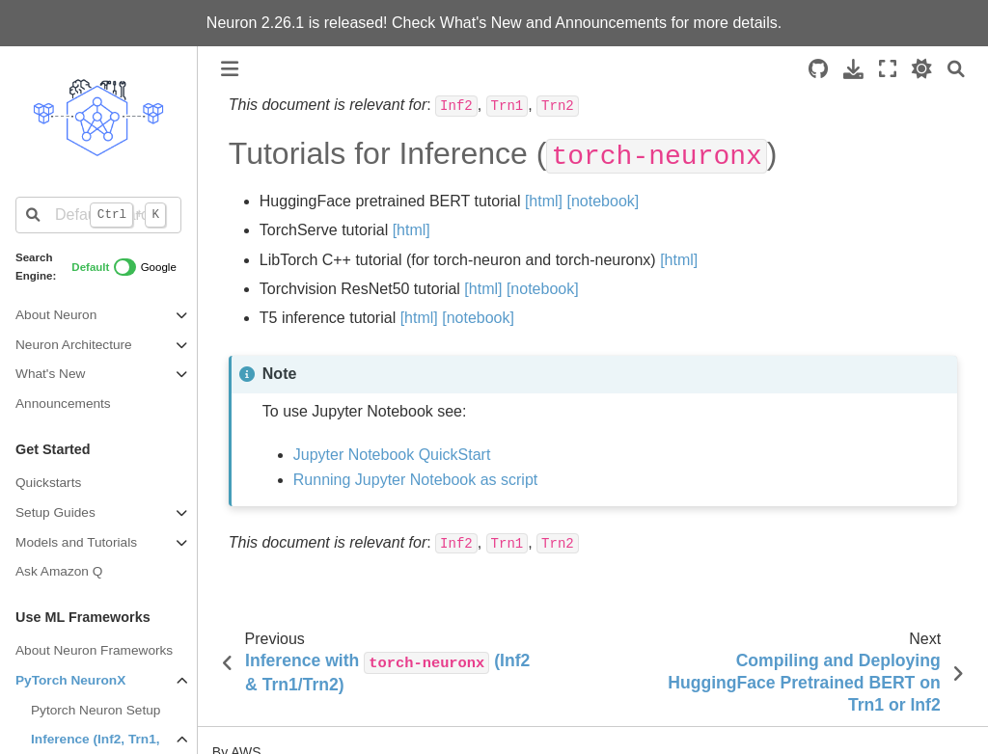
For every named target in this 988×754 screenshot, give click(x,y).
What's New (483, 22)
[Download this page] (853, 69)
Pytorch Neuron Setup (95, 710)
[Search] (956, 69)
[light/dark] (922, 69)
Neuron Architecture (73, 344)
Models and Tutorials (76, 542)
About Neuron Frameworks (94, 650)
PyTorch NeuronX (70, 680)
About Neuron (55, 315)
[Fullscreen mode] (887, 69)
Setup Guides (55, 512)
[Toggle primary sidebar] (229, 69)
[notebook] (603, 201)
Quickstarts (48, 482)
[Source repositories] (818, 69)
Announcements (611, 22)
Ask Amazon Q (58, 571)
